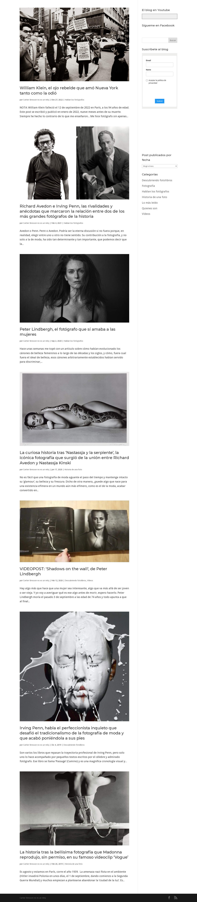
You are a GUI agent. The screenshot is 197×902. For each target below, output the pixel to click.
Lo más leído (150, 202)
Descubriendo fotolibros (75, 580)
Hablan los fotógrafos (74, 99)
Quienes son (149, 208)
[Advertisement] (159, 299)
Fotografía (148, 186)
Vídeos (90, 580)
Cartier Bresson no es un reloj (36, 99)
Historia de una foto (73, 469)
